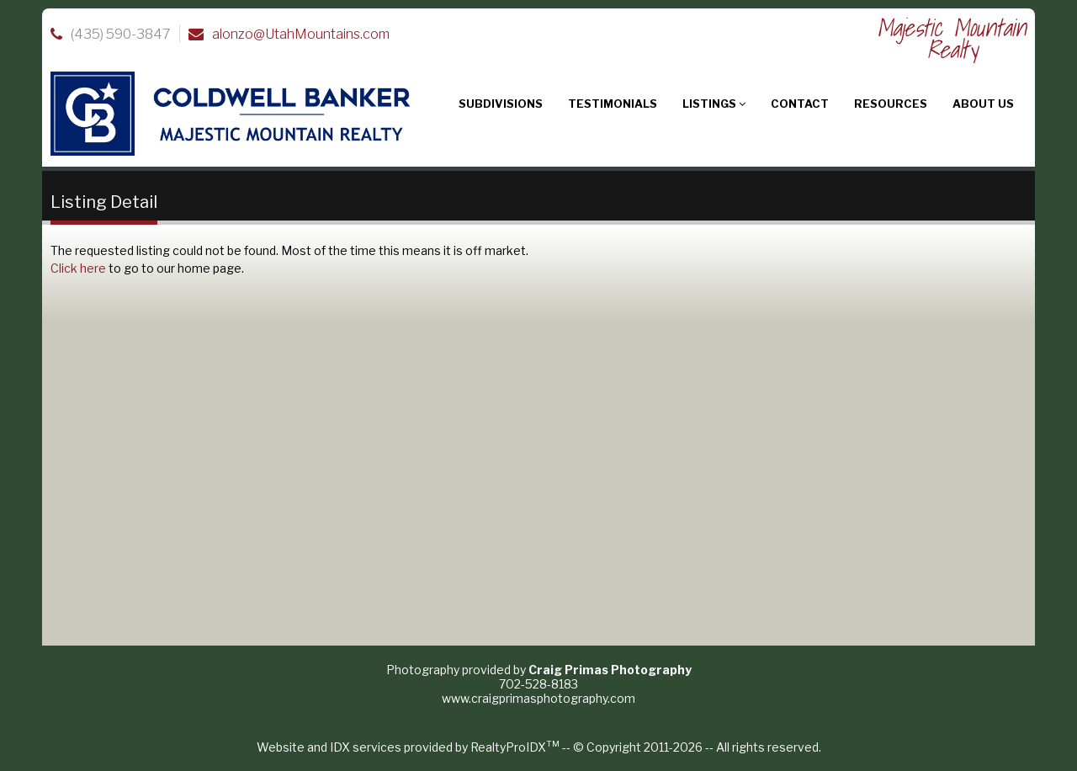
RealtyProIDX (515, 747)
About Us (983, 103)
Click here (78, 268)
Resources (890, 103)
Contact (800, 103)
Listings (713, 103)
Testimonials (612, 103)
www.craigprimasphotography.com (538, 698)
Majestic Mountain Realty (952, 38)
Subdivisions (501, 103)
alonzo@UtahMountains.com (301, 34)
